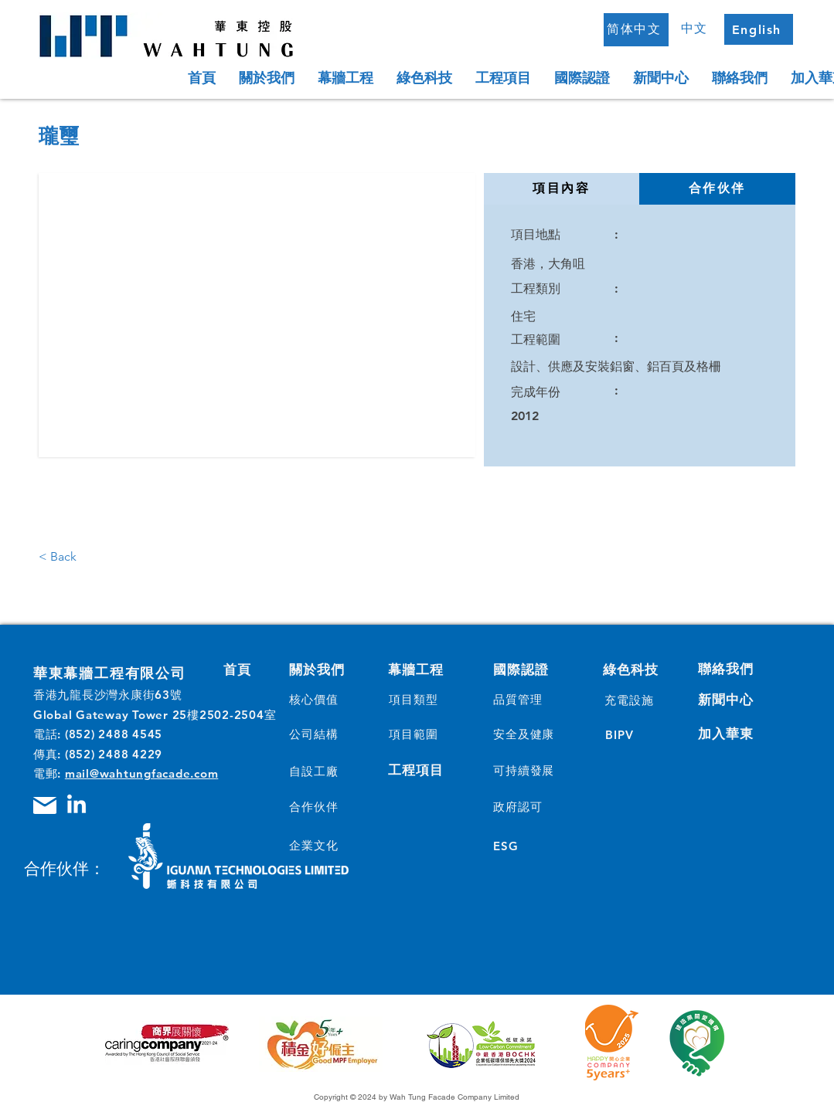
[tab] (562, 189)
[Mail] (44, 805)
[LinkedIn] (76, 805)
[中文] (696, 28)
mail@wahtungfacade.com (142, 773)
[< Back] (70, 557)
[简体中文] (636, 29)
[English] (758, 29)
